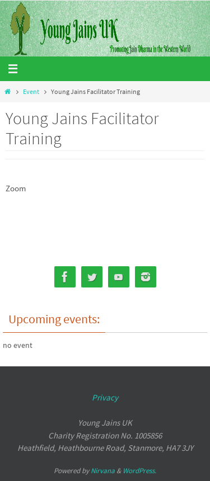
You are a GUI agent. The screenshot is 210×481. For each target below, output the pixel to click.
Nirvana (103, 470)
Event (31, 91)
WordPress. (139, 470)
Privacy (105, 397)
